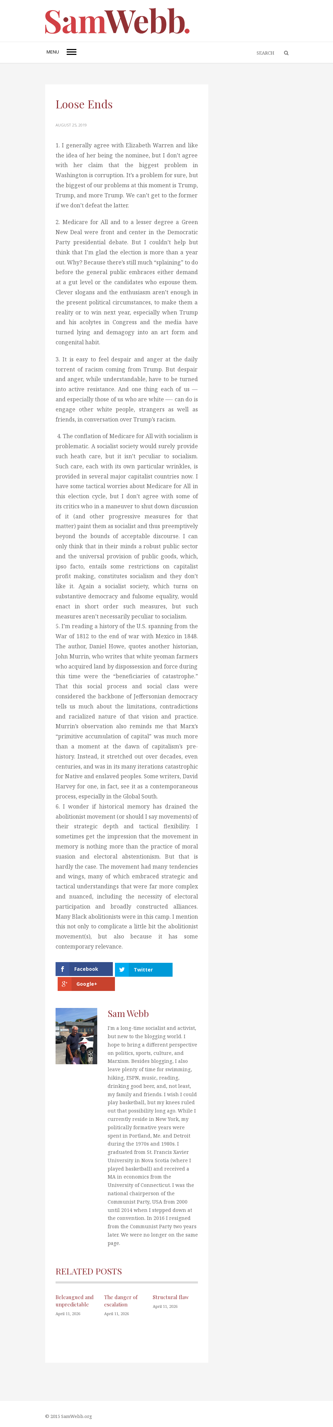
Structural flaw (171, 1295)
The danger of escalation (121, 1299)
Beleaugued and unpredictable (75, 1299)
